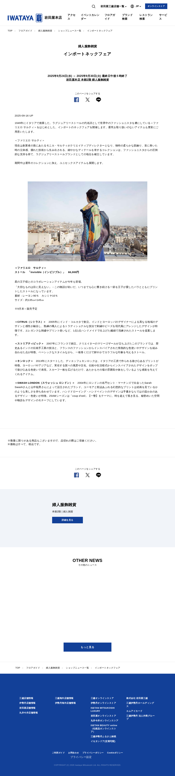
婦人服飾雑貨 (45, 30)
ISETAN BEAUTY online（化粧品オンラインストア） (104, 728)
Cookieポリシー (115, 753)
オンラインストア (156, 6)
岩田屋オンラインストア (103, 715)
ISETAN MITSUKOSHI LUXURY (103, 709)
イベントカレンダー (90, 16)
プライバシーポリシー (93, 753)
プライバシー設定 (81, 756)
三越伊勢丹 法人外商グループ (140, 717)
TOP (10, 30)
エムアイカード (134, 711)
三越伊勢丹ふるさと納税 (103, 736)
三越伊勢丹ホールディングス (140, 704)
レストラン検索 (146, 16)
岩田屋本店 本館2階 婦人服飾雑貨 (87, 79)
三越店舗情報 (26, 698)
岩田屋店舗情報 (27, 708)
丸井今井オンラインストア (104, 720)
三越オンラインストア (102, 698)
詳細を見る (67, 520)
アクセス (72, 16)
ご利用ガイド (58, 753)
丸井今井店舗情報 (28, 712)
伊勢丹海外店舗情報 (65, 703)
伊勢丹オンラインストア (103, 703)
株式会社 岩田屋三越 (137, 698)
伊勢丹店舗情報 (27, 703)
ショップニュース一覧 (69, 30)
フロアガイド (110, 16)
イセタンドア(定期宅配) (103, 741)
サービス (163, 16)
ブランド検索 (127, 16)
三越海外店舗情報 (64, 698)
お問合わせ (73, 753)
